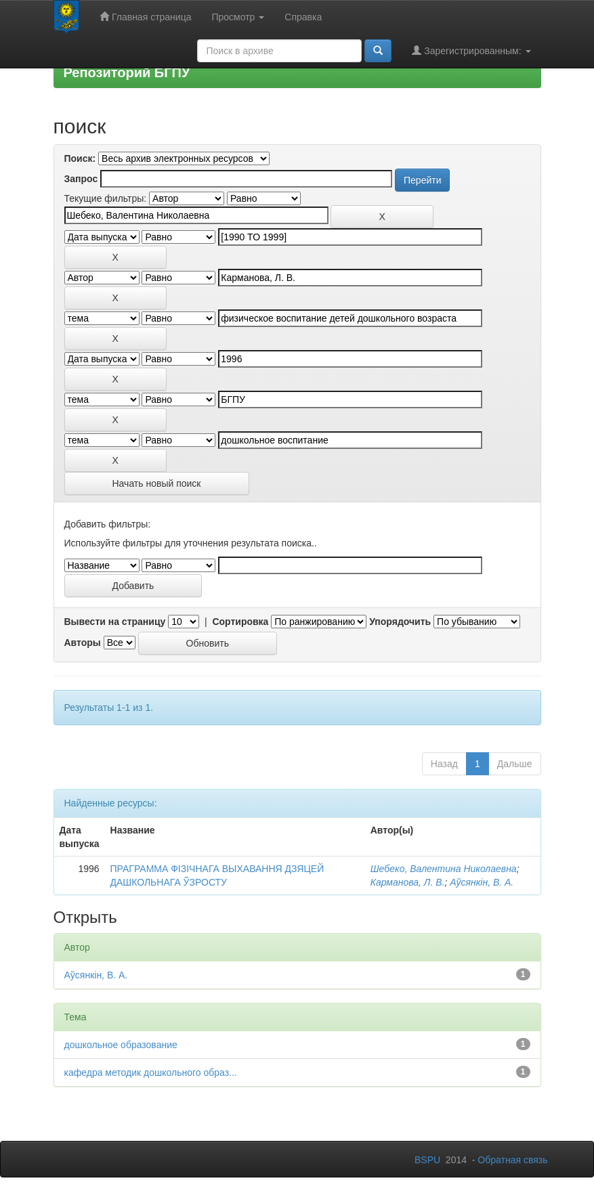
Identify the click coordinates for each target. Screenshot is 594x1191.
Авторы (82, 642)
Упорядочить (400, 621)
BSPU (427, 1159)
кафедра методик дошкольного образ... (150, 1072)
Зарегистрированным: (471, 50)
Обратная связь (512, 1159)
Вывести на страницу (115, 621)
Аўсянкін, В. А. (481, 882)
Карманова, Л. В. (407, 882)
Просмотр (237, 17)
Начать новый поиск (156, 483)
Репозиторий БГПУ (127, 72)
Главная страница (145, 16)
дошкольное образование (120, 1044)
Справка (303, 17)
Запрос (81, 178)
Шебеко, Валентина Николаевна (443, 868)
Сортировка (240, 621)
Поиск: (80, 158)
